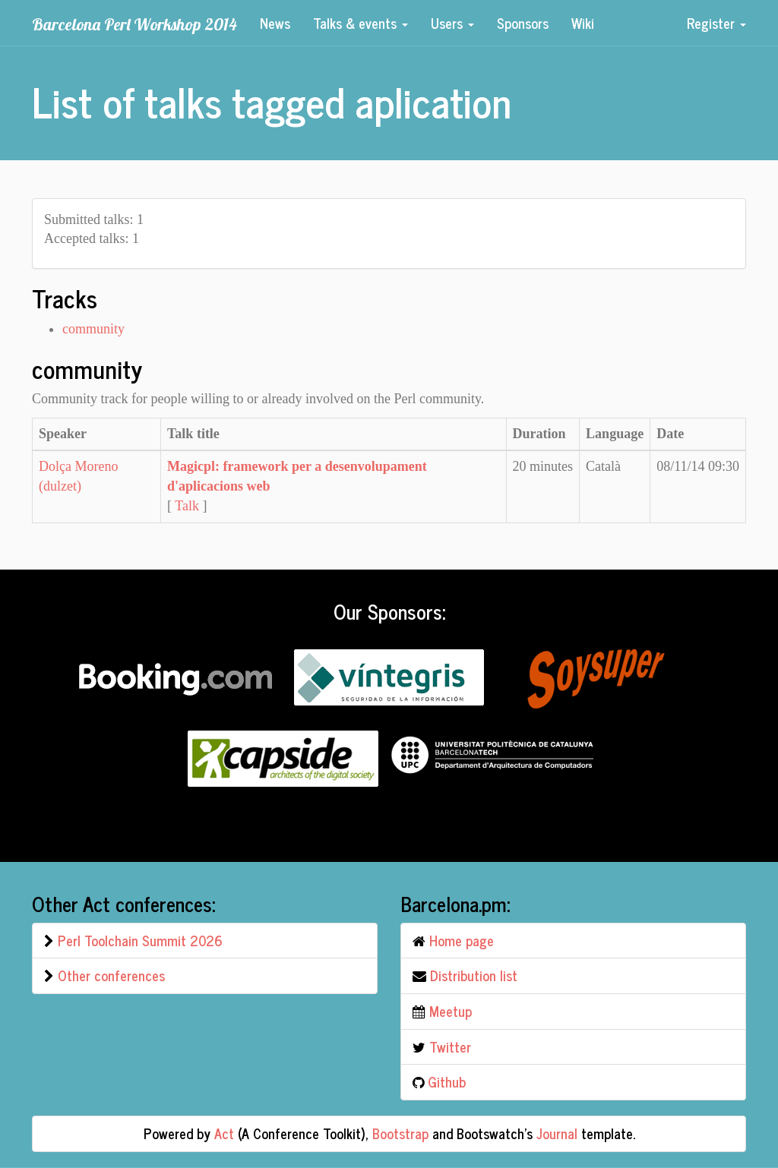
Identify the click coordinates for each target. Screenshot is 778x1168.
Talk (187, 505)
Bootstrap (400, 1133)
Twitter (450, 1046)
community (93, 328)
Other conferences (111, 975)
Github (447, 1081)
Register (716, 22)
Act (224, 1133)
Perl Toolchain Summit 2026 (140, 940)
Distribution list (473, 975)
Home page (461, 940)
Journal (556, 1133)
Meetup (450, 1010)
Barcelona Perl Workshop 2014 (134, 24)
